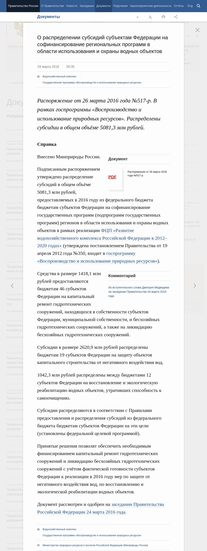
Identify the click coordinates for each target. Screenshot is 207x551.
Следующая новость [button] (12, 286)
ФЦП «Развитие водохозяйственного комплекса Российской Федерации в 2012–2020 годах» (102, 238)
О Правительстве (52, 5)
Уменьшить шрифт (138, 17)
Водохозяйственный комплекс (59, 76)
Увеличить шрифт (150, 17)
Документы (103, 5)
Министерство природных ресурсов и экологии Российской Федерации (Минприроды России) (95, 545)
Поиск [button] (199, 6)
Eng (190, 5)
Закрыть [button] (200, 33)
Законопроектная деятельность (150, 5)
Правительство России (23, 5)
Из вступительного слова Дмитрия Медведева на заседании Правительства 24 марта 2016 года (138, 292)
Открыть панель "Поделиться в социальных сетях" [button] (176, 17)
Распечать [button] (163, 17)
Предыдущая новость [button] (195, 286)
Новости (71, 5)
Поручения (120, 5)
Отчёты (179, 5)
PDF (112, 177)
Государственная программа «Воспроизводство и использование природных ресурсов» (92, 82)
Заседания (87, 5)
